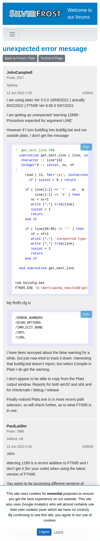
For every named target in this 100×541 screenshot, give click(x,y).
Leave (58, 532)
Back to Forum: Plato (20, 58)
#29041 (87, 93)
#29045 (87, 447)
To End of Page (52, 58)
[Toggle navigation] (12, 34)
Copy (86, 146)
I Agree (44, 532)
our (70, 17)
